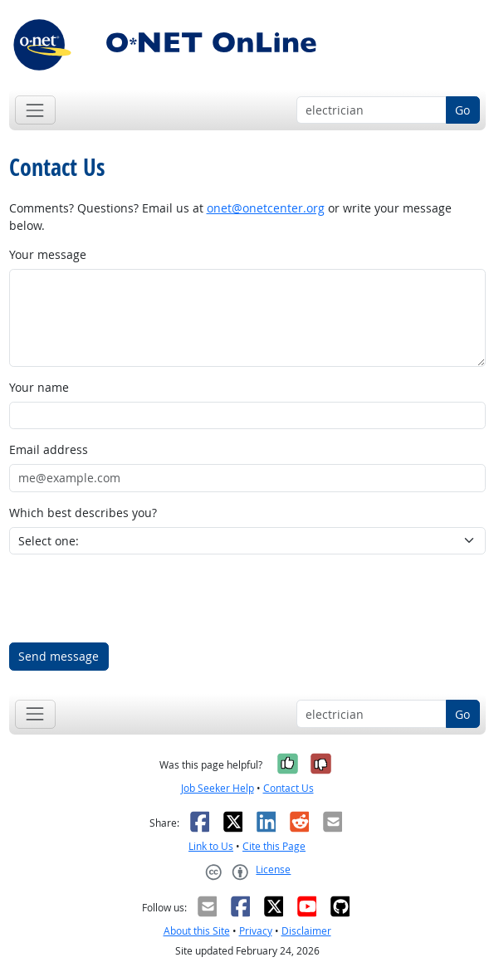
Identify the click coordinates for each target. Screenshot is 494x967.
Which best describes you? (83, 512)
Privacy (255, 931)
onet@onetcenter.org (266, 208)
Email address (48, 449)
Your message (47, 254)
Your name (39, 387)
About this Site (197, 931)
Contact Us (288, 788)
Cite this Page (274, 846)
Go (462, 110)
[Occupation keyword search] (371, 110)
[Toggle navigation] (35, 110)
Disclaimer (306, 931)
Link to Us (210, 846)
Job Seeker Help (217, 788)
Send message (58, 656)
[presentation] (135, 598)
